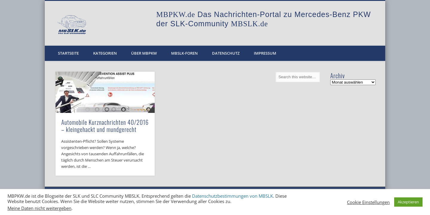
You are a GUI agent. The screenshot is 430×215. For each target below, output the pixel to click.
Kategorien (105, 53)
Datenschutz (225, 53)
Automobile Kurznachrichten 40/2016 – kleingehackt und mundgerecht (105, 126)
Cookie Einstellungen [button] (368, 202)
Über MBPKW (144, 53)
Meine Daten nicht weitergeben (39, 208)
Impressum (265, 53)
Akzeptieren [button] (408, 202)
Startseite (68, 53)
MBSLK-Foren (184, 53)
